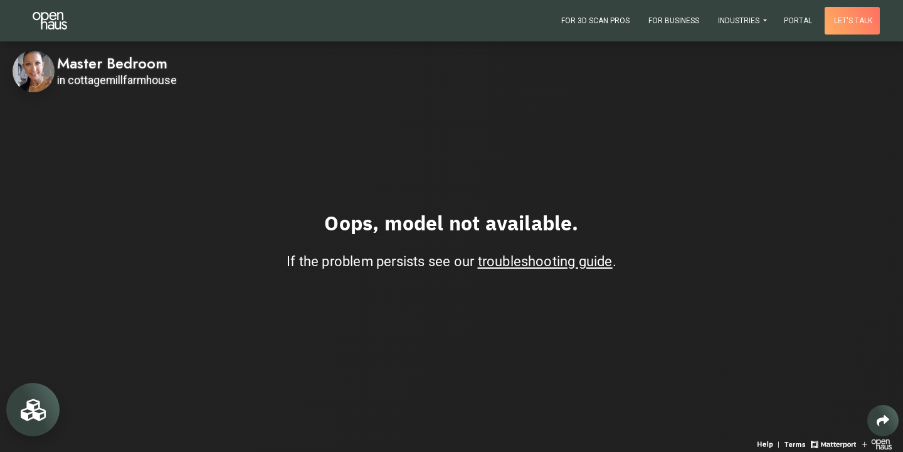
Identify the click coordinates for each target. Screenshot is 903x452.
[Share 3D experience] (883, 420)
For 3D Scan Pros (595, 20)
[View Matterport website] (833, 443)
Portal (798, 20)
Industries (739, 20)
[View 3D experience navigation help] (769, 443)
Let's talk (853, 20)
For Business (673, 20)
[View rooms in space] (33, 409)
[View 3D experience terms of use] (796, 443)
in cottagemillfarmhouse (117, 80)
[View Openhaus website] (877, 443)
